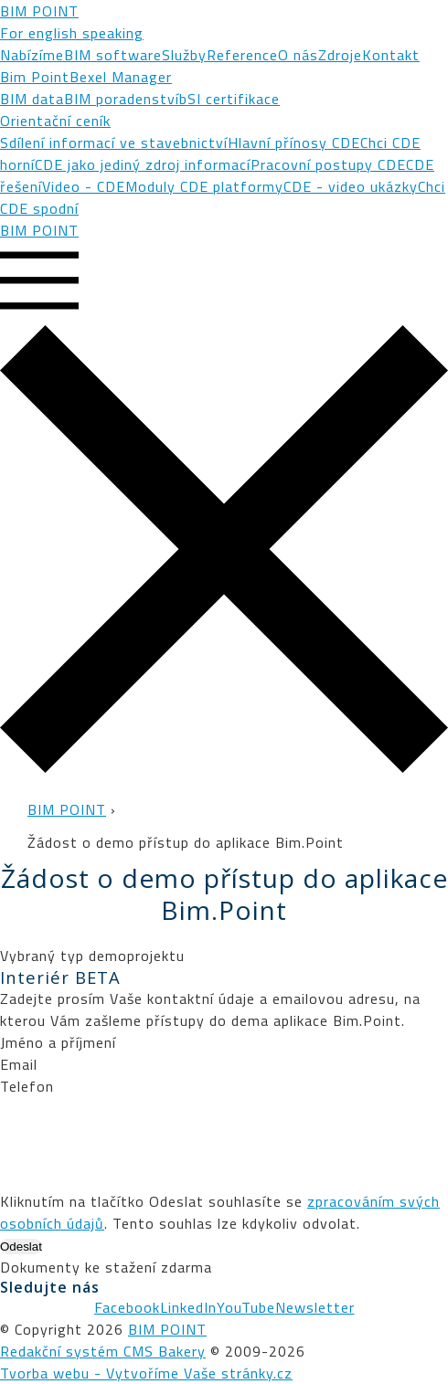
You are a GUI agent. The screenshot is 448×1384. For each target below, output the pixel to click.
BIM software (113, 55)
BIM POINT (39, 11)
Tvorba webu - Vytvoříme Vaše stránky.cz (146, 1373)
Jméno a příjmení (58, 1042)
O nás (298, 55)
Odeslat (21, 1246)
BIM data (32, 99)
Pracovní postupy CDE (328, 164)
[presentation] (139, 1132)
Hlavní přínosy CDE (294, 142)
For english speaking (72, 33)
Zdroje (340, 55)
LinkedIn (188, 1307)
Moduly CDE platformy (204, 186)
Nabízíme (32, 55)
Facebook (127, 1307)
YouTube (246, 1307)
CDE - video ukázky (350, 186)
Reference (242, 55)
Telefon (27, 1086)
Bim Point (34, 77)
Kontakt (391, 55)
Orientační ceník (55, 121)
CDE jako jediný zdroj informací (143, 164)
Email (18, 1064)
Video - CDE (83, 186)
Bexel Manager (120, 77)
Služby (184, 55)
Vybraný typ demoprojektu (92, 956)
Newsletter (315, 1307)
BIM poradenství (121, 99)
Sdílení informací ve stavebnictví (114, 142)
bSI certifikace (229, 99)
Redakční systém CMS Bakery (103, 1351)
